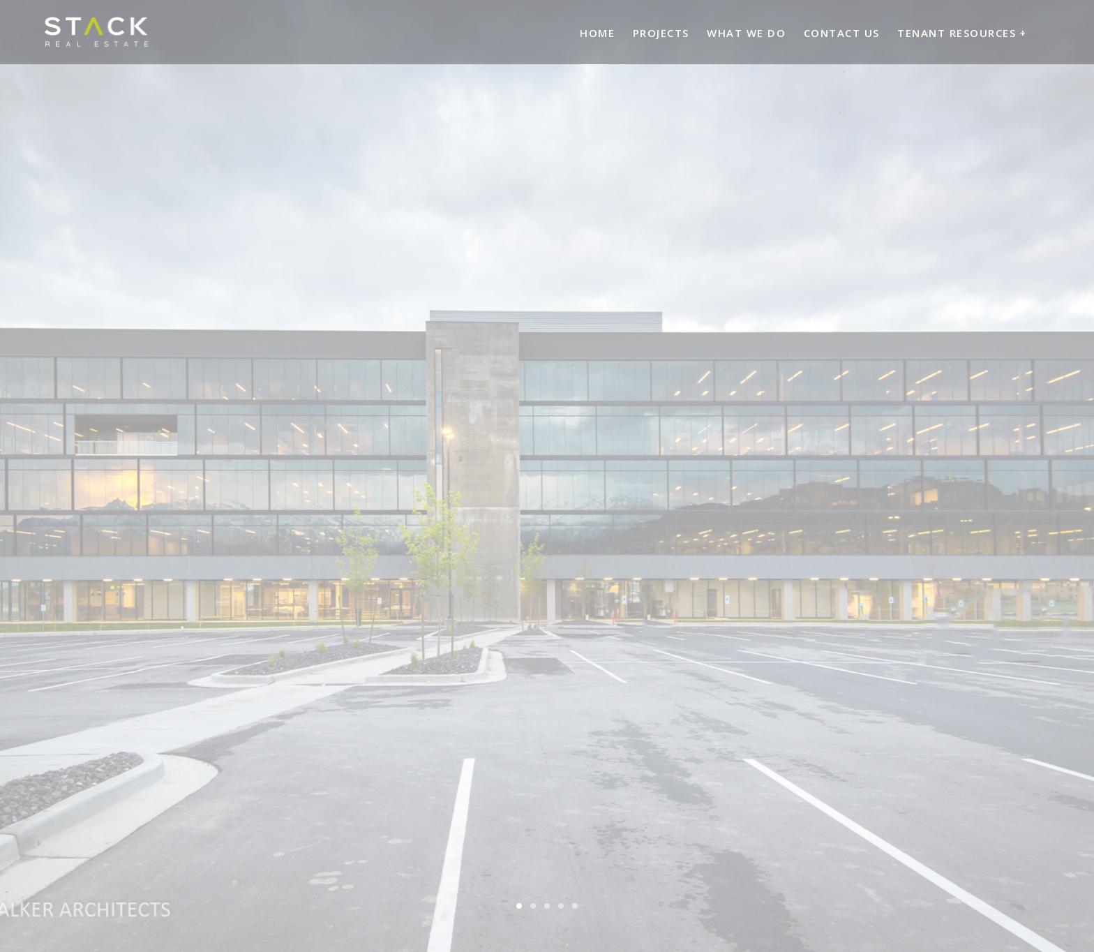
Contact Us (842, 33)
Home (597, 33)
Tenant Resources (956, 33)
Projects (661, 33)
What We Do (746, 33)
